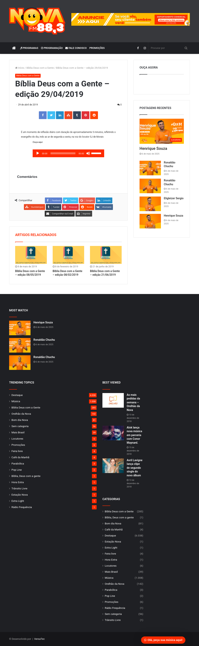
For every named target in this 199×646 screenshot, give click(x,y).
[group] (130, 19)
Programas (29, 48)
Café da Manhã (20, 457)
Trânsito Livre (19, 488)
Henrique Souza (153, 148)
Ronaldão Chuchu (44, 339)
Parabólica (17, 463)
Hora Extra (17, 482)
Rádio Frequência (21, 507)
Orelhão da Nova (21, 413)
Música (15, 401)
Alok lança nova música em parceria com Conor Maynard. (134, 435)
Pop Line (16, 469)
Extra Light (17, 500)
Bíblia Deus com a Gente (40, 67)
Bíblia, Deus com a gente (25, 475)
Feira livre (17, 451)
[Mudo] (88, 153)
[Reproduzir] (38, 153)
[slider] (63, 153)
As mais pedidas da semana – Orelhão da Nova (133, 402)
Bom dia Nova (19, 419)
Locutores (17, 438)
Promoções (97, 48)
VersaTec (39, 638)
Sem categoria (20, 426)
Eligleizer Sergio (173, 198)
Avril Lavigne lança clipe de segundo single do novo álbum (134, 468)
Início (19, 67)
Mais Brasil (17, 432)
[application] (68, 153)
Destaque (17, 395)
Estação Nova (19, 494)
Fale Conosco (76, 48)
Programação (52, 48)
